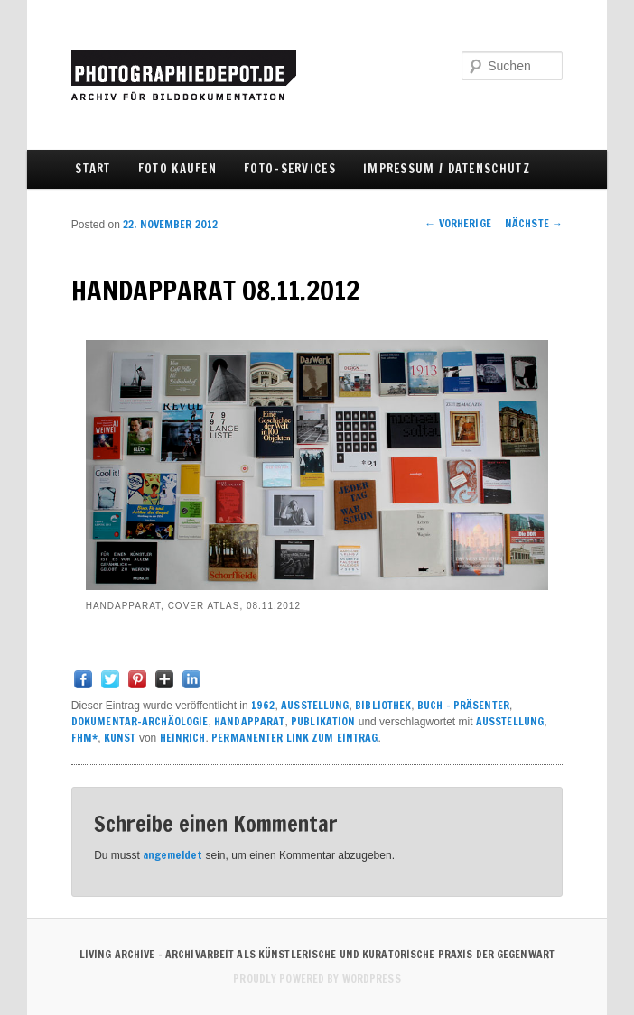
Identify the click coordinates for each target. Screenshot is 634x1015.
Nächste (534, 223)
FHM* (84, 737)
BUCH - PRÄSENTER (463, 705)
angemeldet (172, 855)
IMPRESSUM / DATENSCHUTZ (446, 169)
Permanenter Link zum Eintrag (294, 737)
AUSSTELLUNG (315, 705)
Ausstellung (510, 721)
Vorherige (457, 223)
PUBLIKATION (323, 721)
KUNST (120, 737)
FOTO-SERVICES (290, 169)
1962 (263, 705)
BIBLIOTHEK (383, 705)
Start (93, 169)
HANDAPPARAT (249, 721)
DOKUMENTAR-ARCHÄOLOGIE (140, 721)
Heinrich (183, 737)
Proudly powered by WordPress (316, 978)
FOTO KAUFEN (177, 169)
